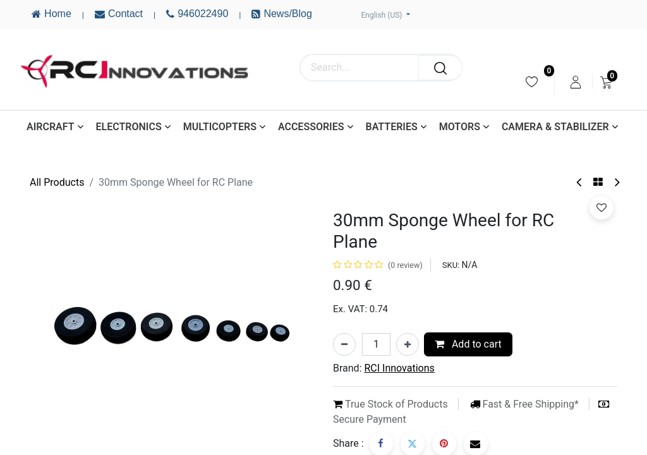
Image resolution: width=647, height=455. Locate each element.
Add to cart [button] (468, 344)
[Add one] (407, 344)
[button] (601, 207)
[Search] (440, 67)
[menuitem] (532, 82)
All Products (57, 182)
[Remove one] (344, 344)
